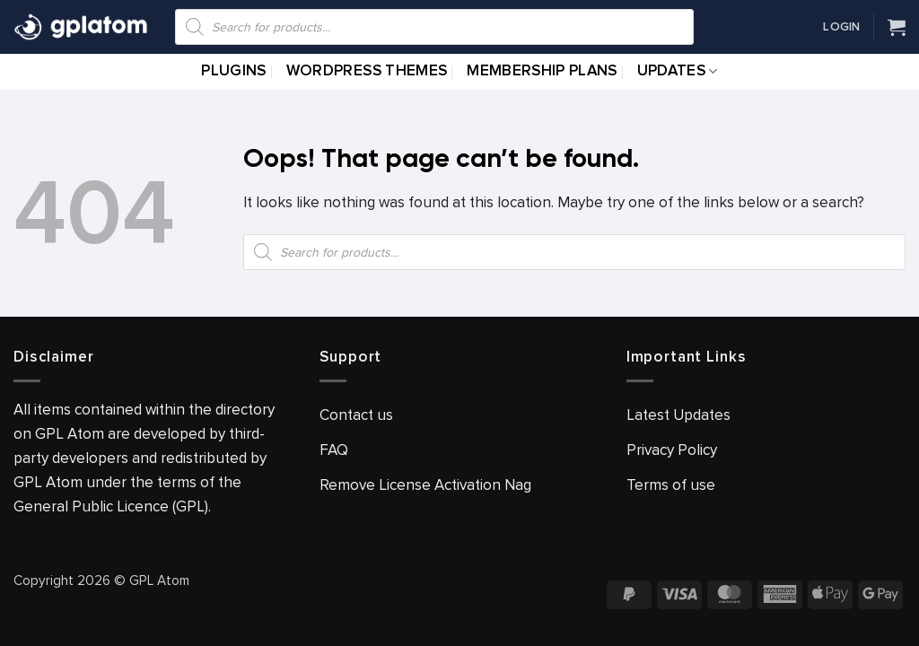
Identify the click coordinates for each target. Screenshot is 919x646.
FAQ (333, 450)
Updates (677, 71)
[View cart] (897, 27)
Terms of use (670, 485)
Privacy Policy (671, 450)
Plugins (233, 71)
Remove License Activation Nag (425, 485)
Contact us (356, 415)
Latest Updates (678, 415)
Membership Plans (542, 71)
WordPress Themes (366, 71)
